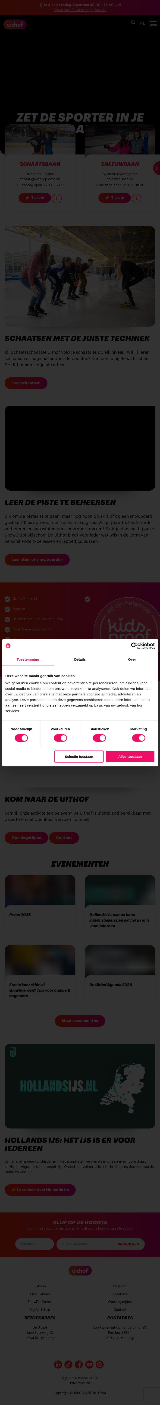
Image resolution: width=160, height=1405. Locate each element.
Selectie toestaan (79, 757)
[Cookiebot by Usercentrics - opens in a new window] (134, 645)
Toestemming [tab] (28, 659)
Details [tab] (80, 659)
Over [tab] (132, 659)
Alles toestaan (130, 757)
